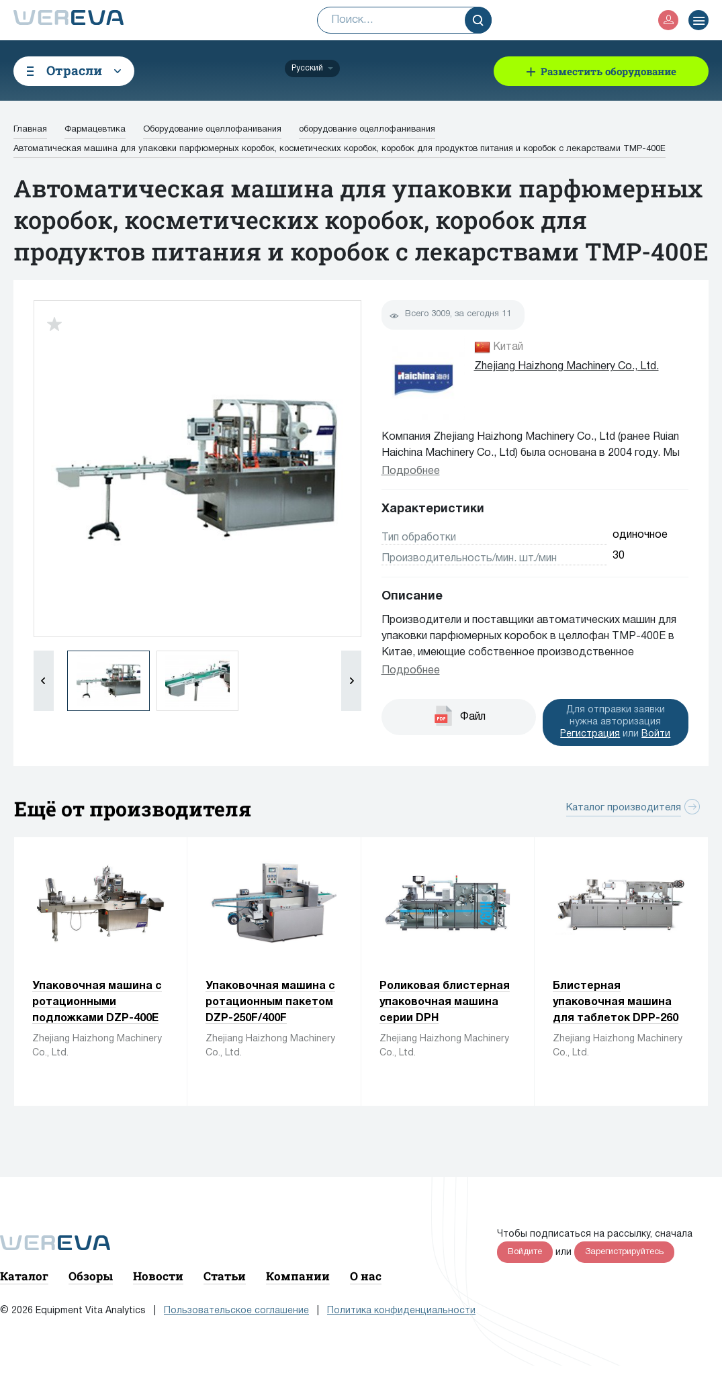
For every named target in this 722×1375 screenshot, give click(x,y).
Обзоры (91, 1276)
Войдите (525, 1252)
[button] (351, 681)
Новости (158, 1276)
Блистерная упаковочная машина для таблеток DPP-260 (615, 1002)
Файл (473, 717)
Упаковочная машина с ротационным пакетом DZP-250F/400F (270, 1002)
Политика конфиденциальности (401, 1311)
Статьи (225, 1276)
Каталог (24, 1276)
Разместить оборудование (608, 71)
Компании (298, 1276)
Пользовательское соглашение (236, 1311)
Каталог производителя (623, 807)
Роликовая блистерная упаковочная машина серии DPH (444, 1002)
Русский (307, 68)
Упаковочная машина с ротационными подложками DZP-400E (97, 1002)
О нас (365, 1276)
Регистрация (590, 734)
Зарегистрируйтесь (624, 1252)
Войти (655, 734)
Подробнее (410, 471)
